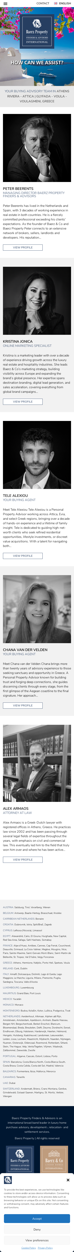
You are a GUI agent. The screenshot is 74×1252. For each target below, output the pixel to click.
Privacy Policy (45, 1248)
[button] (68, 1180)
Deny (37, 1229)
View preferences (37, 1240)
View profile (23, 247)
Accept (37, 1219)
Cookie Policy (29, 1248)
